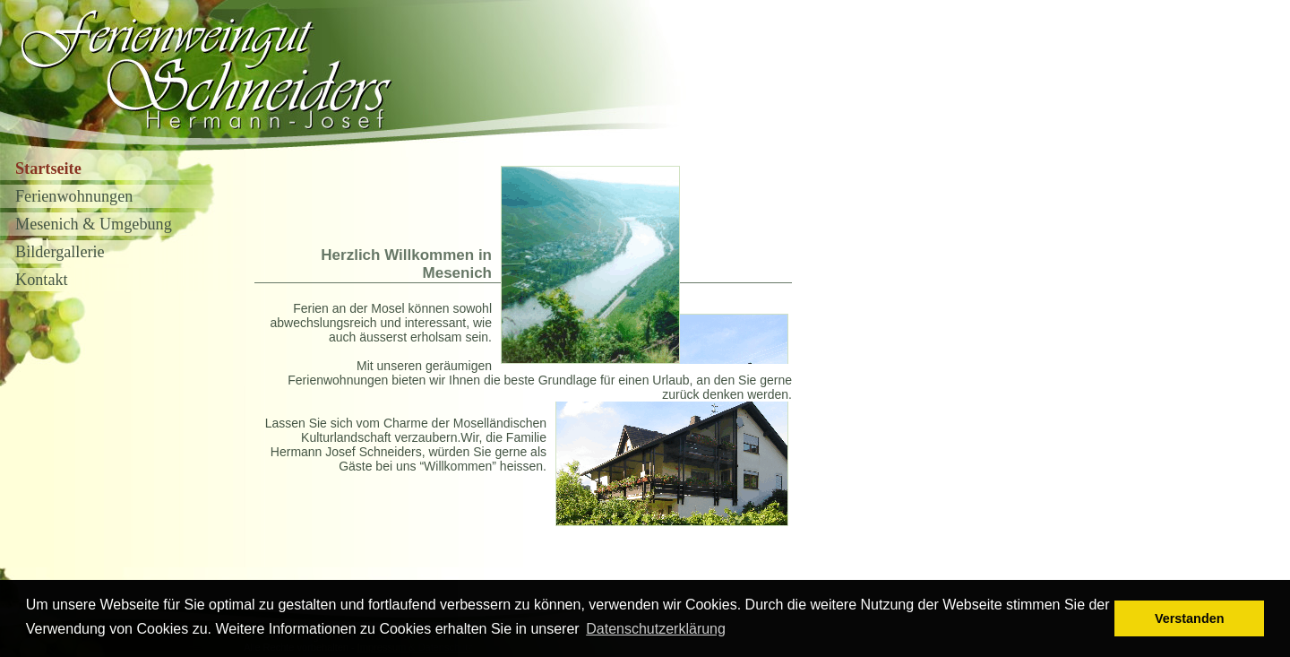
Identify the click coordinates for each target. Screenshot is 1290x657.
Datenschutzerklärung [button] (656, 628)
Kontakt (41, 280)
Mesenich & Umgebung (93, 224)
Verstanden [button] (1190, 618)
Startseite (48, 168)
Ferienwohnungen (74, 196)
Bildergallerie (60, 252)
